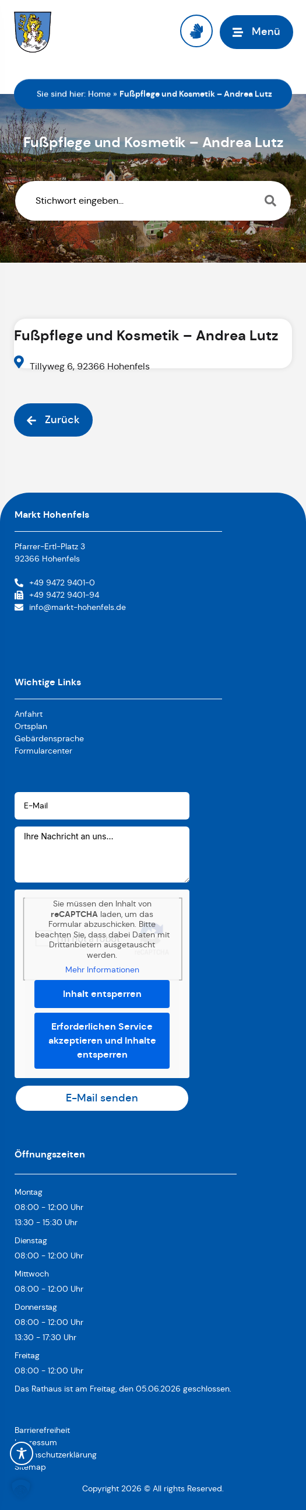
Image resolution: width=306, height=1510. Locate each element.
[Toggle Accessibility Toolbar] (21, 1453)
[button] (21, 1489)
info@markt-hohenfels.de (77, 607)
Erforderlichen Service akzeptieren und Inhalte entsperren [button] (102, 1040)
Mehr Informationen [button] (102, 970)
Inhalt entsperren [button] (102, 993)
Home (99, 94)
